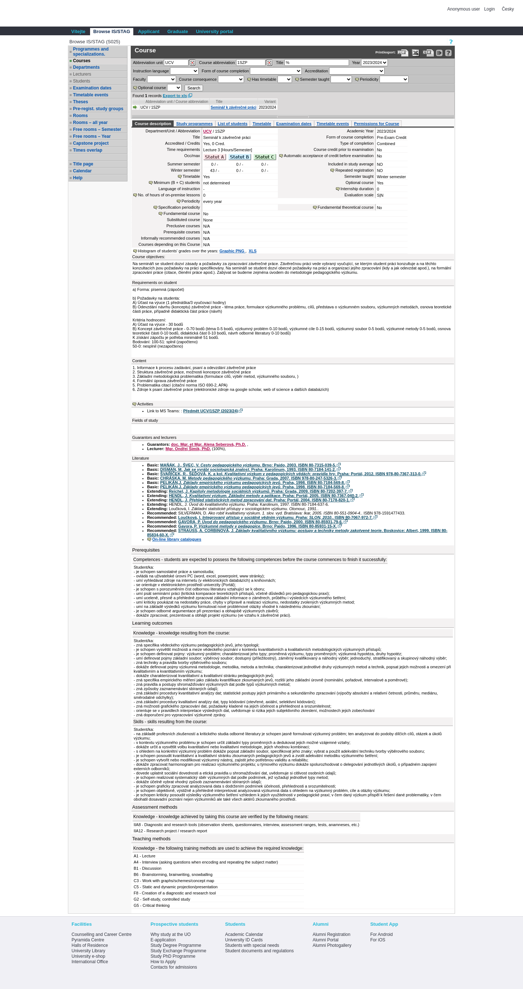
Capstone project (91, 143)
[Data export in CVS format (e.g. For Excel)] (428, 53)
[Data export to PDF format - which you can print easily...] (403, 53)
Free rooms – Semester (97, 129)
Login (489, 9)
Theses (80, 101)
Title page (83, 164)
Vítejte (78, 31)
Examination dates (92, 88)
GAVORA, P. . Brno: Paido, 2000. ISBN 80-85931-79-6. (260, 522)
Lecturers (82, 74)
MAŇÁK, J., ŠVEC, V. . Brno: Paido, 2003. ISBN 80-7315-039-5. (248, 465)
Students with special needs (252, 945)
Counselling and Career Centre (101, 934)
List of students (233, 123)
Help (77, 177)
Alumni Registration (331, 934)
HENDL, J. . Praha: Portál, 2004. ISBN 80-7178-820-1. (259, 500)
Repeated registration (354, 170)
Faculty (139, 79)
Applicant (148, 31)
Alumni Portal (325, 939)
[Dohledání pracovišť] (192, 63)
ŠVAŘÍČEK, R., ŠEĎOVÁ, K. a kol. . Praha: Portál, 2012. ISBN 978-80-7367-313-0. (290, 474)
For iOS (377, 939)
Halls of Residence (90, 945)
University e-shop (88, 956)
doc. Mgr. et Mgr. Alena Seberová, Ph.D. (208, 444)
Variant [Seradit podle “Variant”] (270, 102)
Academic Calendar (244, 934)
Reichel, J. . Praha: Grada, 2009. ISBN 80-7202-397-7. (258, 491)
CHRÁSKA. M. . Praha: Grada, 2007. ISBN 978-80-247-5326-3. (248, 478)
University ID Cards (244, 939)
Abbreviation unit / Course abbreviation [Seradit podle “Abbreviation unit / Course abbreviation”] (177, 102)
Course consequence (198, 79)
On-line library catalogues (176, 539)
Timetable (261, 123)
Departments (86, 67)
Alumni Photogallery (332, 945)
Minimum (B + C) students (177, 182)
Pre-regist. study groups (98, 108)
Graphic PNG (232, 251)
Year (356, 62)
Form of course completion (225, 71)
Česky (508, 9)
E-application (162, 939)
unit (148, 62)
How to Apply (163, 961)
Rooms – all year (90, 122)
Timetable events (90, 94)
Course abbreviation (217, 62)
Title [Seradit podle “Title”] (219, 102)
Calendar (82, 170)
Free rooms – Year (92, 136)
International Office (90, 961)
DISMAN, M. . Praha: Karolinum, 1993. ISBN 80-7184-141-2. (248, 469)
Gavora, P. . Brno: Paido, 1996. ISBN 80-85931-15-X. (257, 526)
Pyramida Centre (88, 939)
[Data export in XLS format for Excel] (415, 53)
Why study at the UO (170, 934)
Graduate (177, 31)
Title (279, 62)
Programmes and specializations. (91, 52)
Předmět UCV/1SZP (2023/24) (210, 411)
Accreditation (316, 71)
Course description (153, 123)
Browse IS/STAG (111, 31)
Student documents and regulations (259, 950)
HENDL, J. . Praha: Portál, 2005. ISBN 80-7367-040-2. (264, 495)
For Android (381, 934)
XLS (252, 251)
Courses (81, 60)
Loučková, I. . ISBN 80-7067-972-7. (275, 517)
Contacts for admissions (173, 967)
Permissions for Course (376, 123)
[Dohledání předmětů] (269, 63)
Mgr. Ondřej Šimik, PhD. (188, 449)
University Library (88, 950)
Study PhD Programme (172, 956)
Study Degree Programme (175, 945)
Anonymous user (464, 9)
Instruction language (151, 71)
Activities (145, 404)
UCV (207, 131)
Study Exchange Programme (178, 950)
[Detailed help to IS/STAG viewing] (448, 53)
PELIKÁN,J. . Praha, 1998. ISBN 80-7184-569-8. (252, 482)
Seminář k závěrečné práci (233, 107)
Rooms (80, 115)
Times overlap (87, 150)
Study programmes (194, 123)
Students (81, 81)
